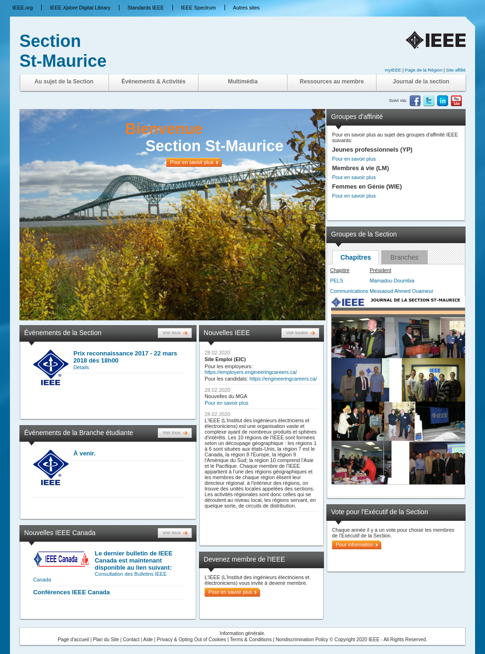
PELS (336, 280)
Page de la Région (424, 70)
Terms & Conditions (250, 639)
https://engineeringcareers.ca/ (283, 379)
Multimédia (243, 81)
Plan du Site (106, 639)
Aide (148, 639)
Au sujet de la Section (64, 81)
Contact (131, 639)
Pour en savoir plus (226, 403)
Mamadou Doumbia (391, 280)
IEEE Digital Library (80, 7)
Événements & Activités (153, 81)
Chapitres (356, 257)
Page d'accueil (73, 639)
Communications (349, 291)
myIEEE (393, 70)
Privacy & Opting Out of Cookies (191, 639)
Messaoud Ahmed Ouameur (401, 291)
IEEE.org (22, 7)
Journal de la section (421, 81)
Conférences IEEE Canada (71, 592)
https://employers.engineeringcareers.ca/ (251, 372)
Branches (404, 257)
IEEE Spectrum (198, 7)
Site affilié (456, 70)
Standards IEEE (145, 7)
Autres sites (246, 7)
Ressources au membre (332, 81)
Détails (81, 367)
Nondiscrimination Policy (302, 639)
